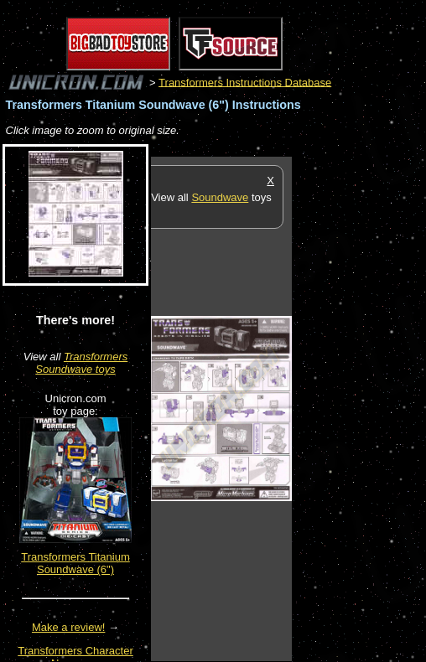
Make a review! (68, 627)
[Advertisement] (359, 408)
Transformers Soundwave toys (81, 362)
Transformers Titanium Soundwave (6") (75, 563)
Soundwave (219, 197)
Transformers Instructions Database (244, 81)
